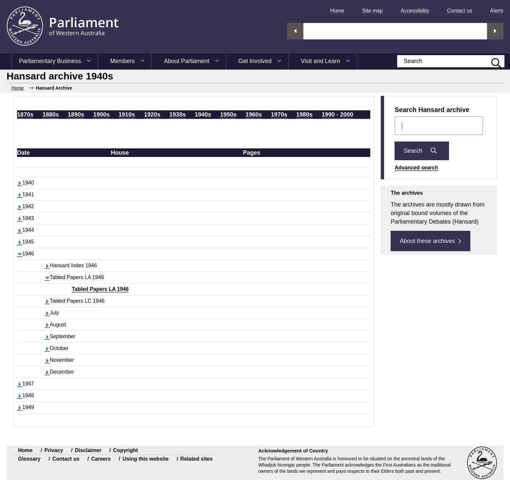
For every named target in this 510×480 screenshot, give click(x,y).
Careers (101, 459)
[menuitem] (334, 10)
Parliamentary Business (50, 61)
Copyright (125, 450)
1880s (50, 114)
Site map (372, 10)
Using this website (145, 459)
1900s (101, 114)
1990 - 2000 (337, 114)
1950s (228, 114)
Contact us (459, 10)
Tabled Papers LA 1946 (100, 289)
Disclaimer (88, 450)
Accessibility (415, 10)
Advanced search (416, 167)
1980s (304, 114)
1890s (76, 114)
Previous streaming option (295, 31)
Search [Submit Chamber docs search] (422, 150)
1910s (127, 114)
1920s (152, 114)
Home (337, 10)
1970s (279, 114)
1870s (25, 114)
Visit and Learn (320, 61)
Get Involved (255, 61)
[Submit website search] (493, 61)
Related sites (196, 459)
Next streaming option (495, 31)
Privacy (53, 450)
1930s (177, 114)
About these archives (430, 241)
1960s (254, 114)
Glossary (29, 459)
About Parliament (186, 61)
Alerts (496, 10)
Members (122, 61)
